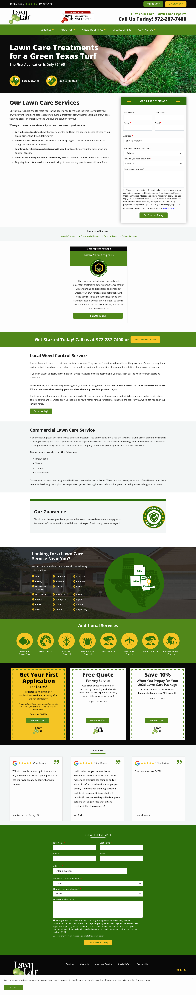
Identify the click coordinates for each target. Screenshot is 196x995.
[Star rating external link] (54, 4)
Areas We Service (93, 29)
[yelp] (184, 969)
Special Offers (122, 29)
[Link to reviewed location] (36, 762)
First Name (128, 112)
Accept (13, 987)
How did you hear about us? (136, 158)
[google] (181, 969)
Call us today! (41, 410)
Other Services (129, 236)
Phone (126, 123)
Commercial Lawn (90, 236)
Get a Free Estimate (145, 339)
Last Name (160, 112)
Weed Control (68, 236)
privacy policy (168, 208)
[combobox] (153, 163)
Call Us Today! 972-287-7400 (152, 19)
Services (46, 29)
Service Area (110, 236)
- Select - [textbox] (129, 163)
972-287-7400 (109, 339)
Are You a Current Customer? (137, 148)
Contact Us (146, 29)
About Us (67, 29)
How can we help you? (133, 169)
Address (127, 135)
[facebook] (177, 969)
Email (157, 123)
